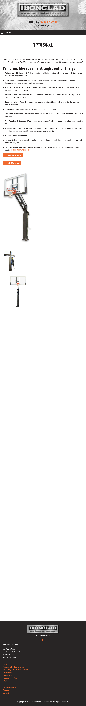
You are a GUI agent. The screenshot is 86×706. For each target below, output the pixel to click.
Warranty (6, 690)
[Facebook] (42, 640)
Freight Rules (8, 675)
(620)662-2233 (48, 22)
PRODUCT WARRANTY (20, 150)
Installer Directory (9, 687)
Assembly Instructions (14, 155)
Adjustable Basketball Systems (14, 667)
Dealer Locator (8, 672)
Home (5, 664)
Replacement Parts (10, 678)
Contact (6, 693)
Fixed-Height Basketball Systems (15, 670)
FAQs (5, 681)
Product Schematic (13, 163)
